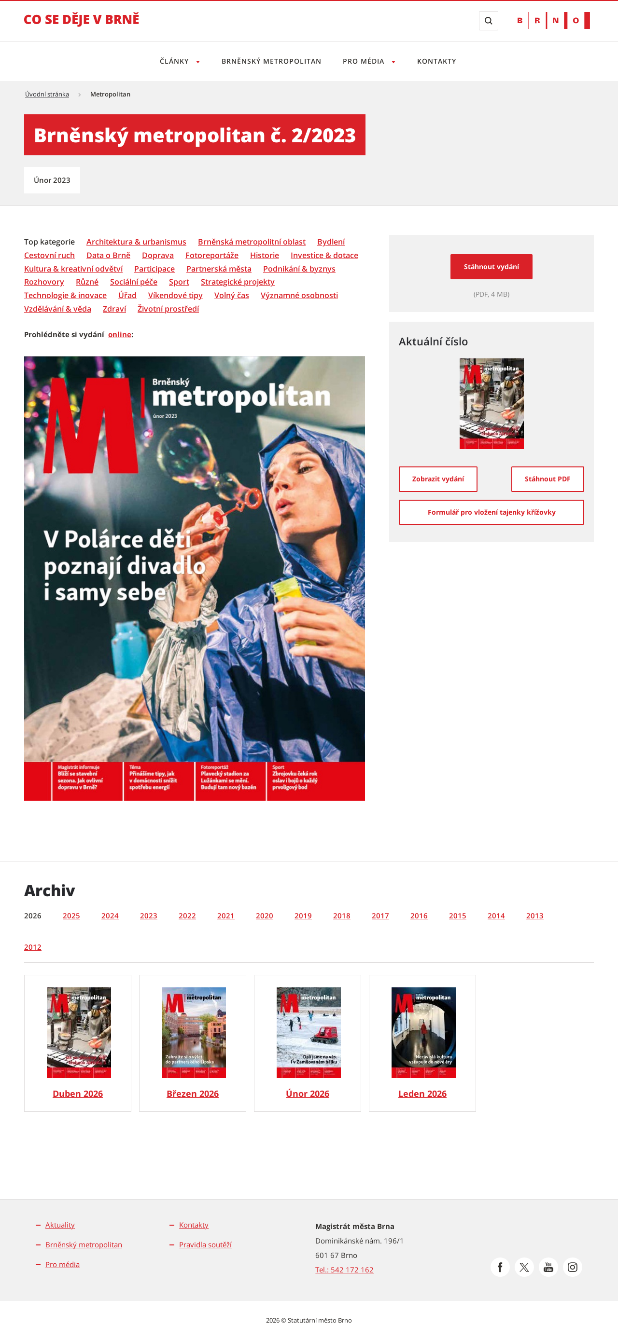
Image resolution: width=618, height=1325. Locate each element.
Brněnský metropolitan (270, 61)
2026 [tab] (33, 915)
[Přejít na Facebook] (500, 1267)
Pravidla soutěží (205, 1244)
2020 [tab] (264, 915)
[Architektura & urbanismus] (136, 242)
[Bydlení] (331, 242)
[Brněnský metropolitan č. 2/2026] (307, 1043)
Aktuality (60, 1224)
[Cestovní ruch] (49, 255)
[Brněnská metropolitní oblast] (252, 242)
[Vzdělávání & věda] (57, 309)
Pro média (62, 1264)
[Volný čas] (231, 295)
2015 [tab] (457, 915)
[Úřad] (127, 295)
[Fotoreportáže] (212, 255)
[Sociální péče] (133, 282)
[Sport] (179, 282)
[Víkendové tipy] (175, 295)
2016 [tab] (419, 915)
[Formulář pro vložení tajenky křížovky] (491, 512)
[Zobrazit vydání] (438, 479)
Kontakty (439, 61)
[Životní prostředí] (168, 309)
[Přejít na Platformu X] (524, 1267)
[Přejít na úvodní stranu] (81, 26)
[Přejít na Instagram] (572, 1267)
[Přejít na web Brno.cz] (554, 20)
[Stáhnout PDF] (547, 479)
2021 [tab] (226, 915)
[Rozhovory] (44, 282)
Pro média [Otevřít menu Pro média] (366, 61)
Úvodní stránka (47, 94)
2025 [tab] (71, 915)
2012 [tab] (33, 947)
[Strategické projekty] (238, 282)
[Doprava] (158, 255)
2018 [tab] (342, 915)
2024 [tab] (110, 915)
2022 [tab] (187, 915)
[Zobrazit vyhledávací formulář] (488, 20)
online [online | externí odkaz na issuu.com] (119, 334)
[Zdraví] (114, 309)
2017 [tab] (380, 915)
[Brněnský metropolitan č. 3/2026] (192, 1043)
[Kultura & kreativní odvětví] (73, 269)
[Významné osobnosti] (299, 295)
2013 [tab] (535, 915)
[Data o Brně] (108, 255)
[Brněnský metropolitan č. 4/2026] (77, 1043)
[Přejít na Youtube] (548, 1267)
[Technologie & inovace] (65, 295)
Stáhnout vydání (491, 266)
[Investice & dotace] (324, 255)
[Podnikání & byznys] (299, 269)
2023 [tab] (148, 915)
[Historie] (264, 255)
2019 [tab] (303, 915)
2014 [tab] (496, 915)
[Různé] (87, 282)
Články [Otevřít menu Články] (172, 61)
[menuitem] (50, 241)
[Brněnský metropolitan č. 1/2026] (422, 1043)
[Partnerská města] (219, 269)
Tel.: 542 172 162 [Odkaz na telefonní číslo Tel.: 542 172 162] (344, 1269)
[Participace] (154, 269)
